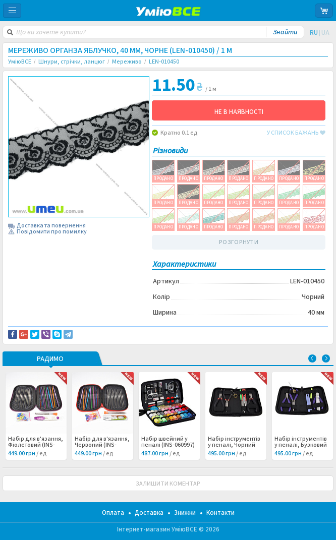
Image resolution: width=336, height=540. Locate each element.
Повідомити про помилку (52, 232)
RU (314, 33)
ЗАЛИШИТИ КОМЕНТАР (168, 483)
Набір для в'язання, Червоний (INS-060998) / (102, 445)
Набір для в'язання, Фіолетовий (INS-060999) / (35, 445)
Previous (312, 358)
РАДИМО (50, 359)
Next (326, 358)
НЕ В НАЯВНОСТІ (238, 111)
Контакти (220, 512)
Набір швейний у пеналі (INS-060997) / (168, 445)
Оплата (113, 512)
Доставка (149, 512)
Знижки (185, 512)
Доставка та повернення (51, 226)
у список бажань (296, 133)
